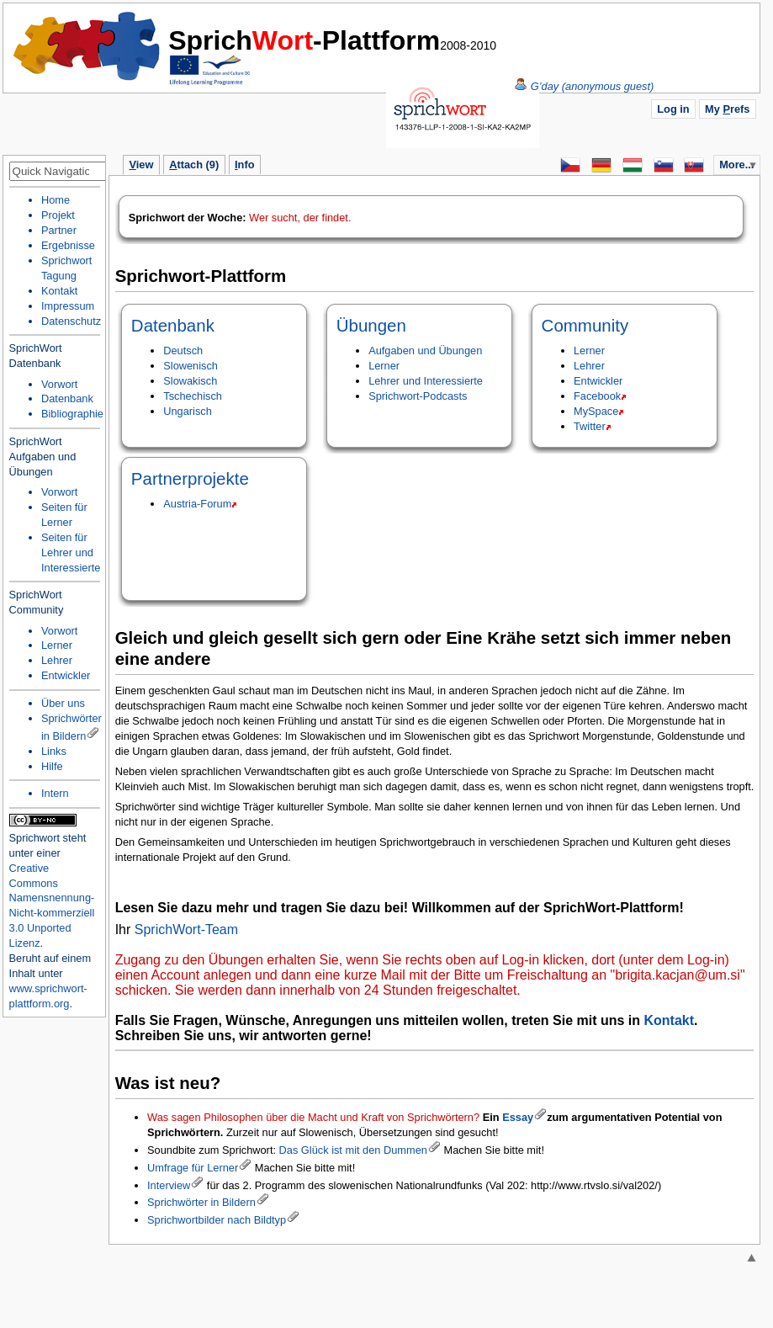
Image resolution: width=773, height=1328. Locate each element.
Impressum (67, 306)
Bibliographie (72, 413)
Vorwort (59, 384)
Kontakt (669, 1020)
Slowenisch (190, 365)
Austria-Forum (197, 503)
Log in (673, 109)
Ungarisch (187, 411)
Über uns (63, 703)
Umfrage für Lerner (192, 1167)
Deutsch (183, 350)
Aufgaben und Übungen (425, 350)
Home (87, 46)
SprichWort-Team (186, 929)
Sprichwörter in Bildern (201, 1202)
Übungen (371, 325)
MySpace (596, 411)
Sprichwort (34, 837)
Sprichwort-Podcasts (417, 396)
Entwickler (598, 380)
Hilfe (52, 766)
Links (53, 751)
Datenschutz (71, 321)
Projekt (58, 215)
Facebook (597, 396)
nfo (244, 164)
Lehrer (589, 365)
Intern (55, 793)
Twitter (590, 426)
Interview (168, 1185)
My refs (727, 109)
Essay (517, 1117)
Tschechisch (192, 396)
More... (736, 164)
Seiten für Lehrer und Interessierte (70, 552)
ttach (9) (194, 164)
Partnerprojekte (190, 478)
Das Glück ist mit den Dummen (353, 1150)
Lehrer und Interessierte (425, 380)
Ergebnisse (68, 245)
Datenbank (172, 325)
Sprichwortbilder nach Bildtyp (216, 1220)
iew (141, 164)
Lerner (384, 365)
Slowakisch (190, 380)
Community (585, 325)
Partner (59, 230)
